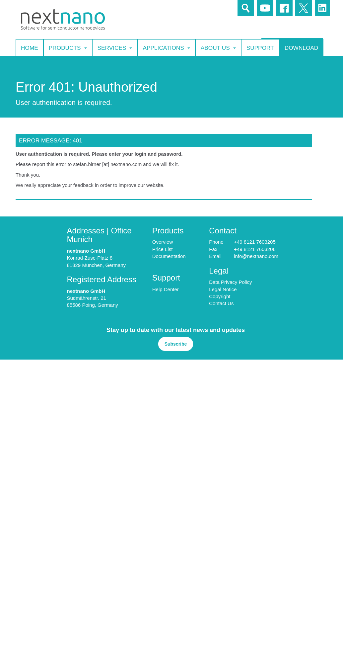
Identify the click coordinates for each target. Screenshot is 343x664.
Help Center (165, 289)
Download (301, 47)
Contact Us (221, 303)
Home (29, 47)
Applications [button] (166, 47)
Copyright (219, 296)
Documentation (169, 256)
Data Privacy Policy (230, 282)
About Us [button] (218, 47)
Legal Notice (223, 289)
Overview (162, 242)
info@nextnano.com (256, 256)
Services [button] (115, 47)
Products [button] (68, 47)
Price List (162, 249)
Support (260, 47)
